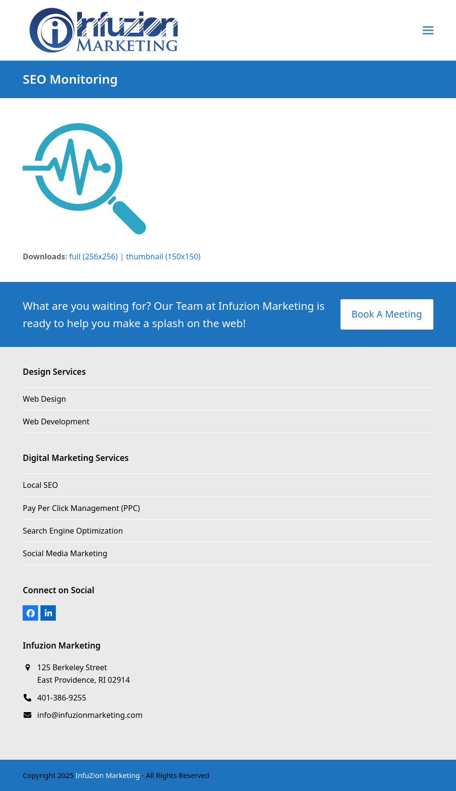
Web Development (56, 421)
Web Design (44, 399)
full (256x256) (93, 256)
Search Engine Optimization (73, 530)
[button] (428, 30)
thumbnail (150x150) (163, 256)
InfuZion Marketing (108, 775)
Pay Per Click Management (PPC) (81, 508)
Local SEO (40, 485)
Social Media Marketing (65, 553)
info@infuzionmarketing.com (90, 715)
